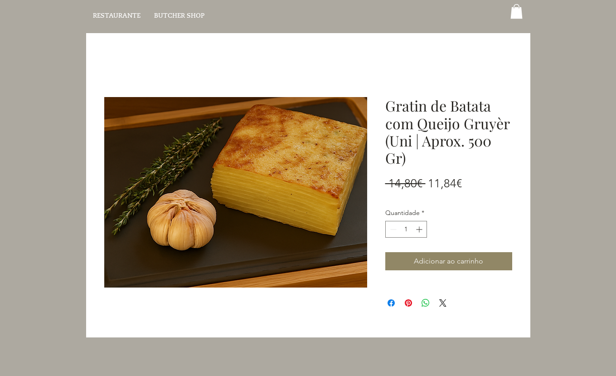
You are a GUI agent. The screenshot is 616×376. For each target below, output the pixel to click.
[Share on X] (442, 303)
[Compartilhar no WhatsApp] (425, 303)
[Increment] (420, 229)
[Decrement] (392, 229)
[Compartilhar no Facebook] (391, 303)
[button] (516, 11)
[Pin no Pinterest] (408, 303)
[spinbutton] (406, 229)
